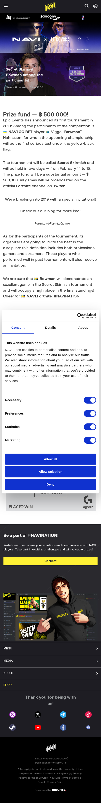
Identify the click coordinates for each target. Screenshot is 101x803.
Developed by (50, 790)
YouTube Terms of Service (65, 777)
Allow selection (50, 471)
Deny (50, 484)
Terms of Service (38, 777)
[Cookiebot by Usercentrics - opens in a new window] (77, 316)
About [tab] (83, 327)
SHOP (7, 685)
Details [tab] (50, 327)
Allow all (50, 459)
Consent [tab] (18, 327)
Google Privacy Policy (51, 782)
